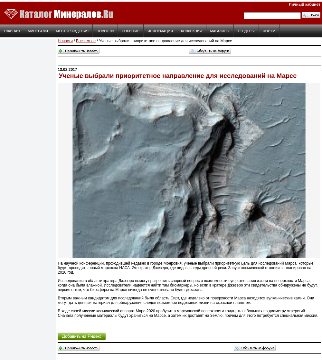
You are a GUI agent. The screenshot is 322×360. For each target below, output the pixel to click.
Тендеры (246, 31)
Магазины (220, 31)
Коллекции (191, 31)
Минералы (38, 31)
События (130, 31)
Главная (12, 31)
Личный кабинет (304, 4)
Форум (269, 31)
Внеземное (86, 41)
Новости (105, 31)
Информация (160, 31)
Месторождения (72, 31)
